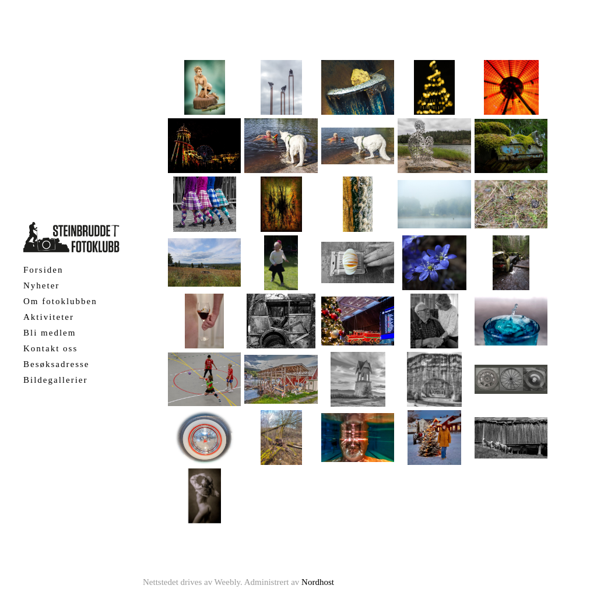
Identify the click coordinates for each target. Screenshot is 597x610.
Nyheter (41, 285)
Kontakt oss (50, 348)
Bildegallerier (55, 380)
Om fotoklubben (60, 301)
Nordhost (317, 582)
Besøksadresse (56, 364)
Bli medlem (49, 332)
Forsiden (43, 269)
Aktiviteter (48, 317)
